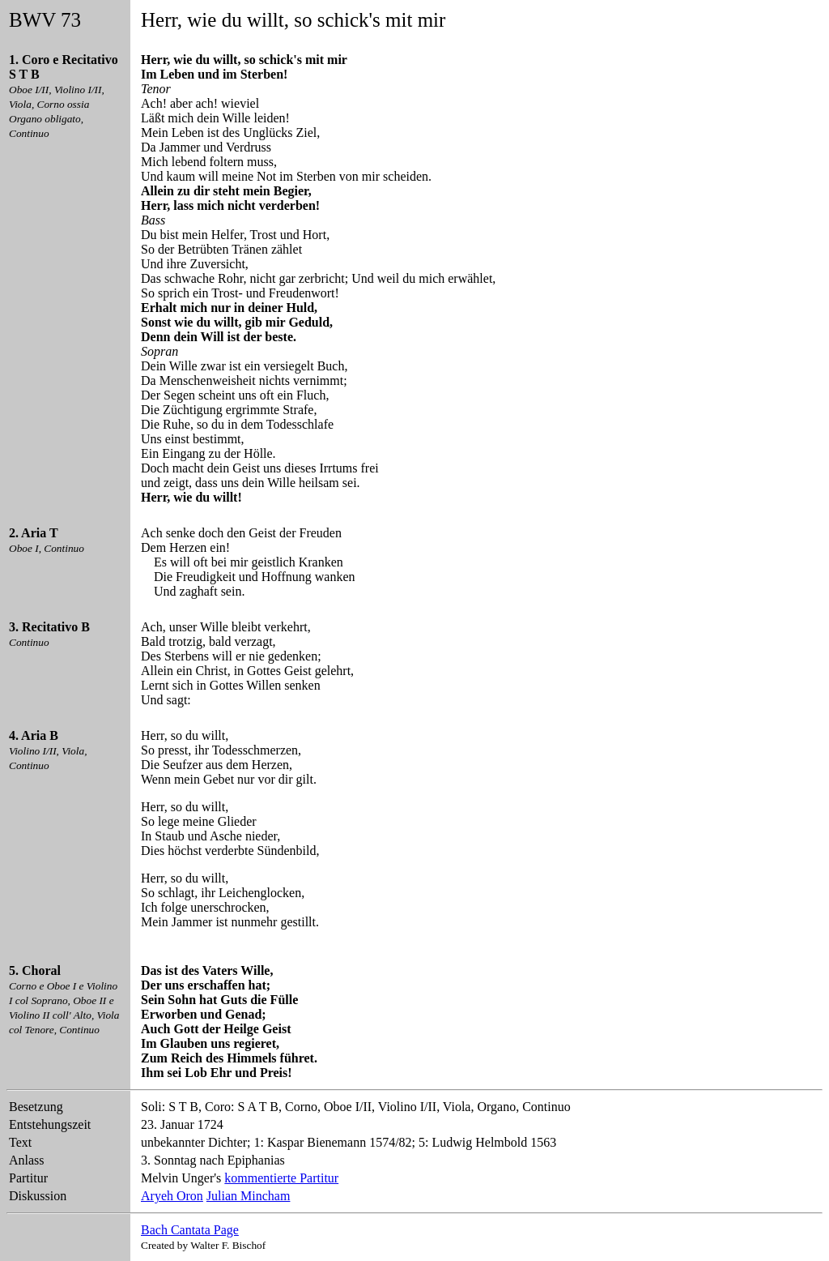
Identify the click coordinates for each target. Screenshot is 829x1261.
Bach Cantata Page (190, 1230)
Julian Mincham (248, 1196)
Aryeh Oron (172, 1196)
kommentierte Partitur (281, 1178)
